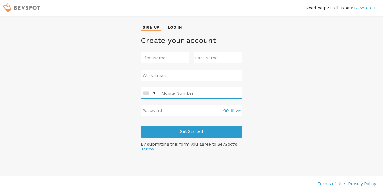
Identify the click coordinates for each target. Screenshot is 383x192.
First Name (154, 57)
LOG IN (175, 27)
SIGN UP (151, 27)
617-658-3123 (364, 7)
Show (236, 110)
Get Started (191, 131)
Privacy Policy (362, 183)
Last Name (206, 57)
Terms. (148, 148)
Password (152, 110)
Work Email (154, 75)
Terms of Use (331, 183)
